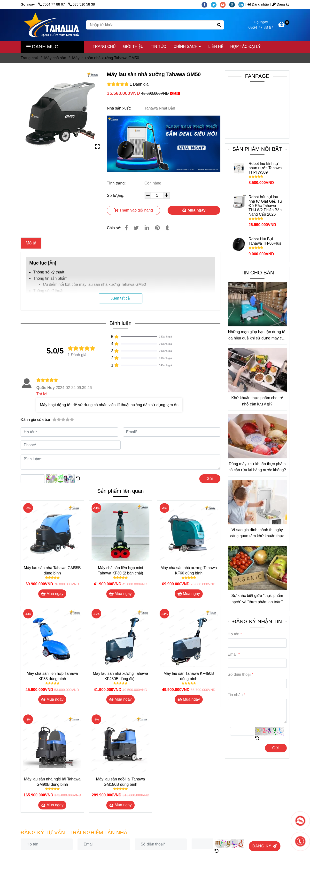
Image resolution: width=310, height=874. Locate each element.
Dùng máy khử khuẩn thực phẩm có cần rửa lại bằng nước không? (257, 467)
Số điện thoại (239, 674)
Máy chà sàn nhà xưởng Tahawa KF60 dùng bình (189, 570)
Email (232, 654)
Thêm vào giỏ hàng (133, 210)
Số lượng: (116, 195)
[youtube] (224, 4)
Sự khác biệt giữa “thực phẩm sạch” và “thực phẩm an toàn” (257, 599)
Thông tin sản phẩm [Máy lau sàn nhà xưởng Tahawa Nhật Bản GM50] (50, 278)
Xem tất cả (120, 298)
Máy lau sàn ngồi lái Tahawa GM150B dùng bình (120, 781)
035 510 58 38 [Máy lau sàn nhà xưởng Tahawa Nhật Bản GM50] (81, 4)
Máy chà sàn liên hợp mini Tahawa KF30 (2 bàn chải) (120, 570)
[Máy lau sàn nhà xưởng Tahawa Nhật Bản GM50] (283, 25)
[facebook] (206, 4)
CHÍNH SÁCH (187, 46)
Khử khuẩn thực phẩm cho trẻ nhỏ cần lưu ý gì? (257, 401)
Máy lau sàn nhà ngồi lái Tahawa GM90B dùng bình (52, 781)
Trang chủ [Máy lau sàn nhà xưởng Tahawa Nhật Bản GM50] (29, 58)
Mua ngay (193, 210)
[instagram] (233, 4)
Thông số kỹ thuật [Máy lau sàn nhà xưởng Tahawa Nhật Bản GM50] (48, 272)
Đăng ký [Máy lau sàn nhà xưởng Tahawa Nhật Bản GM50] (280, 4)
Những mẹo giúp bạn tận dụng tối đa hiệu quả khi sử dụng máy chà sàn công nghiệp (257, 335)
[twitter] (215, 4)
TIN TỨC (158, 46)
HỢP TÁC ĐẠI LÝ (245, 46)
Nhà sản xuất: (119, 108)
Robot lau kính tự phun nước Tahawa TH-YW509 (265, 168)
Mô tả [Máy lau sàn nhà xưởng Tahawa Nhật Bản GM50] (31, 243)
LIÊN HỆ (215, 46)
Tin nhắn (235, 695)
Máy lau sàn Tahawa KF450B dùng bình (188, 676)
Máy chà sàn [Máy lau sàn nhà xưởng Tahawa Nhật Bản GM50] (55, 58)
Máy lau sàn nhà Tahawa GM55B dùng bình (52, 570)
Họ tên (233, 634)
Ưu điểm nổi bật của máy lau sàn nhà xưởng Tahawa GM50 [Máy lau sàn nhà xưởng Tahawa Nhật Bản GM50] (94, 284)
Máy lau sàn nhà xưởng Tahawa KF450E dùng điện (120, 676)
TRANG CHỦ (104, 46)
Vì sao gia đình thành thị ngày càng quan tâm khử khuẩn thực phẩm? (257, 533)
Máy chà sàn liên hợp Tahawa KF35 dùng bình (52, 676)
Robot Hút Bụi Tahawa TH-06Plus (264, 241)
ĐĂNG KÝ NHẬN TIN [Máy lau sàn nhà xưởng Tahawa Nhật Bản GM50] (257, 621)
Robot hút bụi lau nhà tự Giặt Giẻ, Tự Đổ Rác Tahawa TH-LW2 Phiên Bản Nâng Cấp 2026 (265, 205)
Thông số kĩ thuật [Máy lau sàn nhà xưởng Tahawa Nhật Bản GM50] (48, 291)
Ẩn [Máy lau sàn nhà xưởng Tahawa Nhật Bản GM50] (52, 262)
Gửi (210, 479)
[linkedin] (242, 4)
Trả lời (41, 394)
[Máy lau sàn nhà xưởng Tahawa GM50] (51, 25)
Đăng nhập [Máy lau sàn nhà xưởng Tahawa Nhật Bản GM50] (258, 4)
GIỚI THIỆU (133, 46)
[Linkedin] (146, 228)
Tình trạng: (117, 183)
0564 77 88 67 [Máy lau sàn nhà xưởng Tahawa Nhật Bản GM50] (52, 4)
